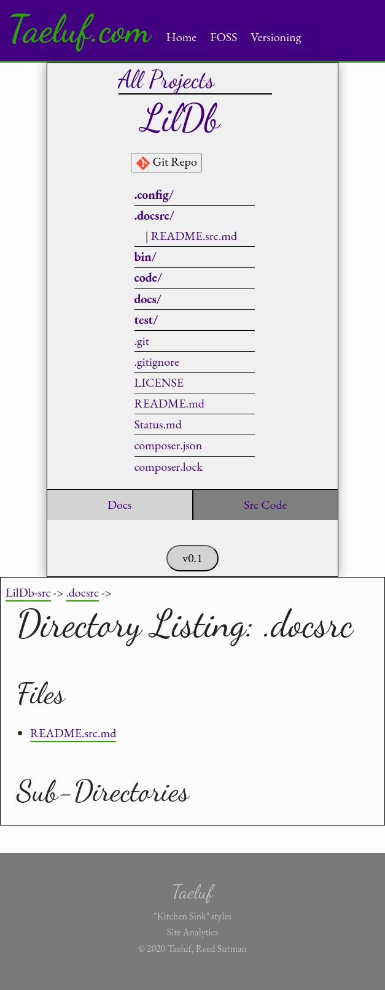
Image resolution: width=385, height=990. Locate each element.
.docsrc (82, 592)
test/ (146, 320)
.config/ (154, 195)
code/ (148, 277)
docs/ (147, 299)
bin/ (145, 257)
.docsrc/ (154, 215)
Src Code (265, 504)
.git (142, 341)
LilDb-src (28, 592)
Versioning (276, 37)
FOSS (223, 37)
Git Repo (166, 162)
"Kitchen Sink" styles (192, 916)
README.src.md (194, 236)
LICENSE (159, 382)
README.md (169, 403)
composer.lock (168, 466)
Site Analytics (192, 932)
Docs (119, 504)
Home (181, 37)
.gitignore (156, 361)
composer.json (168, 445)
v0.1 (192, 558)
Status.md (158, 424)
